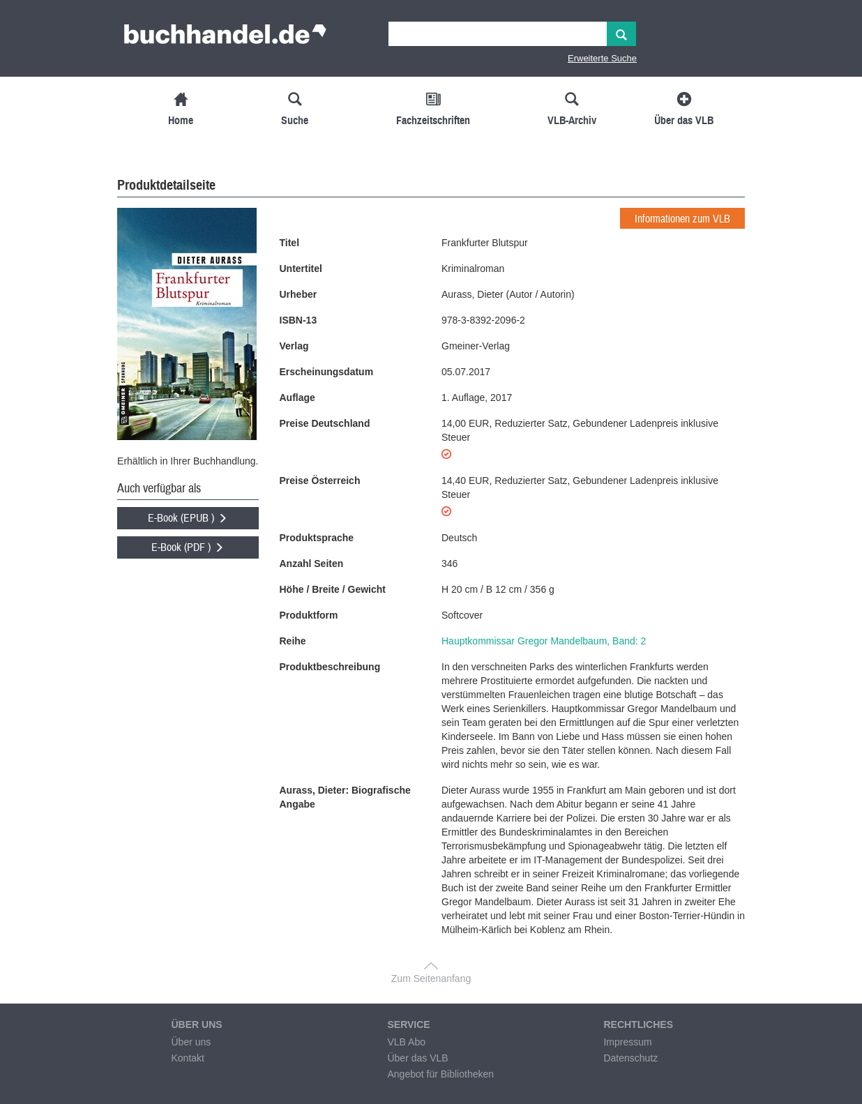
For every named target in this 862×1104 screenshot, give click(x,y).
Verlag (294, 345)
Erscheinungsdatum (327, 371)
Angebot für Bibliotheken (440, 1074)
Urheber (298, 294)
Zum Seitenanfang (431, 978)
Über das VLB (417, 1058)
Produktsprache (317, 537)
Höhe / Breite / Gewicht (333, 589)
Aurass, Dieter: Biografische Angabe (345, 797)
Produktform (309, 615)
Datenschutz (630, 1058)
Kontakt (187, 1058)
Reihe (293, 640)
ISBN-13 (298, 320)
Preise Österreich (320, 480)
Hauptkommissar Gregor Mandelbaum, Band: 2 (543, 640)
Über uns (191, 1042)
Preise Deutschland (325, 423)
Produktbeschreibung (330, 666)
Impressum (627, 1042)
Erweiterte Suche (602, 58)
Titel (290, 242)
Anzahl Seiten (312, 563)
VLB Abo (406, 1042)
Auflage (297, 397)
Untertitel (301, 268)
